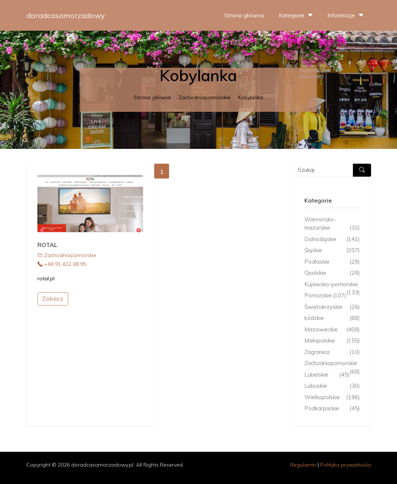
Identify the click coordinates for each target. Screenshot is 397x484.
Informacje (346, 15)
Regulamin (303, 464)
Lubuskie (332, 386)
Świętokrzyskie (332, 307)
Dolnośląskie (332, 239)
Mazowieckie (332, 330)
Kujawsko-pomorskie (332, 285)
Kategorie (297, 15)
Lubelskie (327, 375)
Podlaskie (332, 262)
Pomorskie (325, 295)
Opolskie (332, 273)
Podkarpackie (332, 408)
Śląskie (332, 250)
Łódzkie (332, 318)
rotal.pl (45, 278)
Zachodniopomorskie (204, 97)
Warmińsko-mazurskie (332, 224)
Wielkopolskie (332, 397)
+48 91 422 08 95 (61, 264)
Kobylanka (250, 97)
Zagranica (332, 352)
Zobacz (52, 298)
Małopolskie (332, 341)
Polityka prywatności (345, 464)
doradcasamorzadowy (65, 15)
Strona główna (244, 15)
